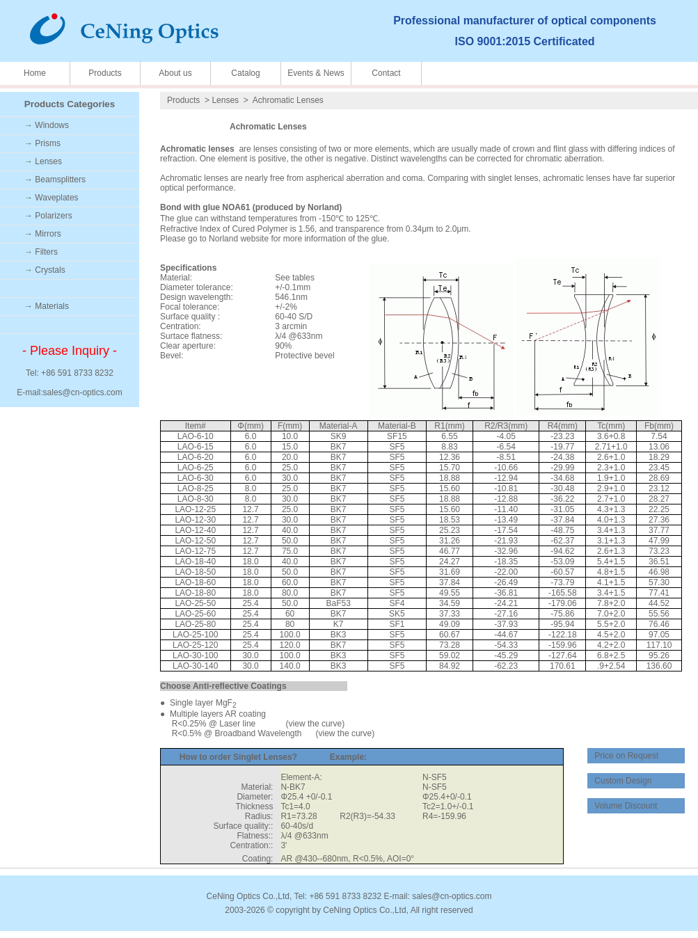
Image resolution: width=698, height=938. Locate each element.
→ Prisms (42, 143)
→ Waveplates (51, 197)
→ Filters (41, 252)
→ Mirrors (42, 234)
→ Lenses (43, 161)
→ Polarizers (48, 216)
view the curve (315, 724)
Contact (386, 73)
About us (175, 73)
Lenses (225, 100)
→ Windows (46, 125)
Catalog (245, 73)
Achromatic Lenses (288, 100)
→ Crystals (44, 270)
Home (35, 73)
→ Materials (46, 306)
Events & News (315, 73)
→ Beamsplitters (55, 179)
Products (104, 73)
